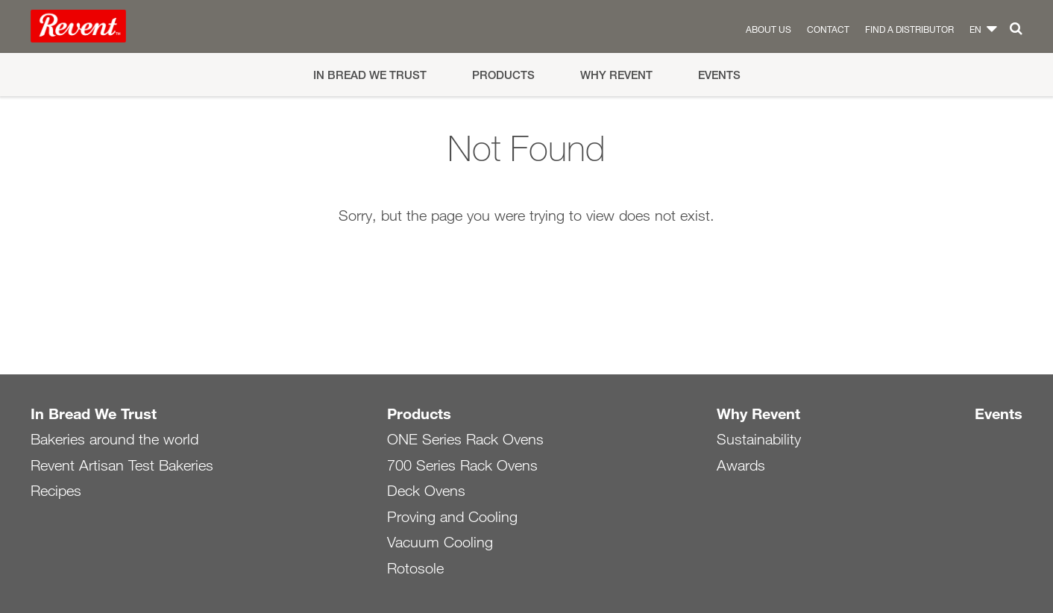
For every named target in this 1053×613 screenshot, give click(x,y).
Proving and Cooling (452, 517)
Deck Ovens (426, 491)
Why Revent (616, 75)
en (975, 29)
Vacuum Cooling (440, 542)
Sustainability (759, 439)
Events (719, 75)
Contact (828, 29)
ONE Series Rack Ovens (465, 439)
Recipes (56, 491)
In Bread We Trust (370, 75)
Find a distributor (909, 29)
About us (768, 29)
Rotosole (415, 568)
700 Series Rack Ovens (462, 465)
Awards (741, 465)
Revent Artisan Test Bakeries (122, 465)
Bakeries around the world (114, 439)
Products (503, 75)
